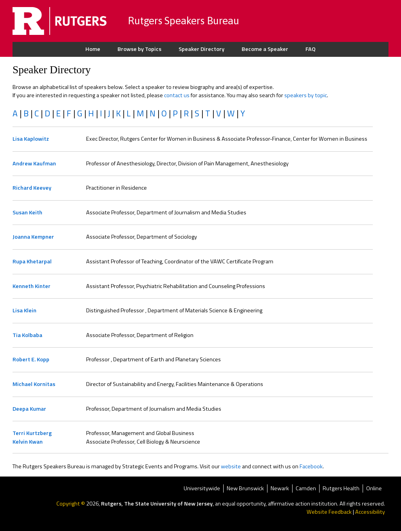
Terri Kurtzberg (32, 433)
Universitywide (202, 488)
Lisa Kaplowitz (31, 138)
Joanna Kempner (33, 236)
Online (374, 488)
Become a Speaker (265, 49)
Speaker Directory (201, 49)
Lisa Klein (24, 310)
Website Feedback (329, 511)
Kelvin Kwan (28, 441)
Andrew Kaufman (34, 163)
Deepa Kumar (29, 408)
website (231, 466)
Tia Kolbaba (27, 335)
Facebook (311, 466)
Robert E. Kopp (31, 359)
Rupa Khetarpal (32, 261)
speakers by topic (305, 95)
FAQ (310, 49)
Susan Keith (27, 212)
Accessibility (370, 511)
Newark (280, 488)
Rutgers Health (341, 488)
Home (92, 49)
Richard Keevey (32, 187)
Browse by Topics (139, 49)
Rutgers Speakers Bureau (183, 20)
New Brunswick (245, 488)
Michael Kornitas (34, 384)
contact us (177, 95)
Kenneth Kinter (32, 286)
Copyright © (71, 503)
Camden (306, 488)
